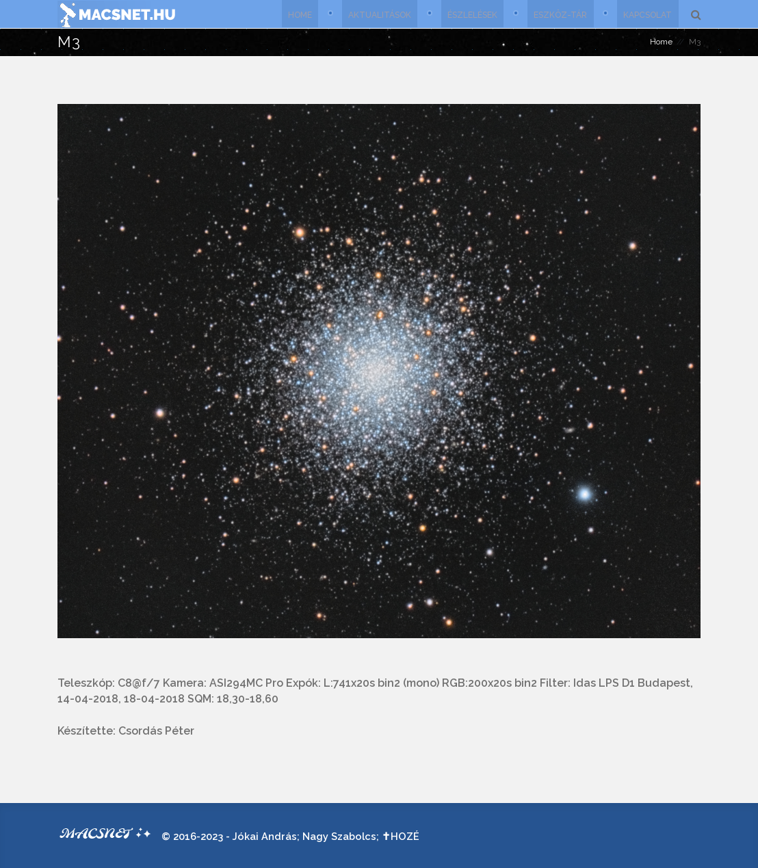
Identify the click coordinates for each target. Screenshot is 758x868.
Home (297, 13)
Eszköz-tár (559, 13)
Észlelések (471, 13)
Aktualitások (377, 13)
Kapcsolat (647, 13)
